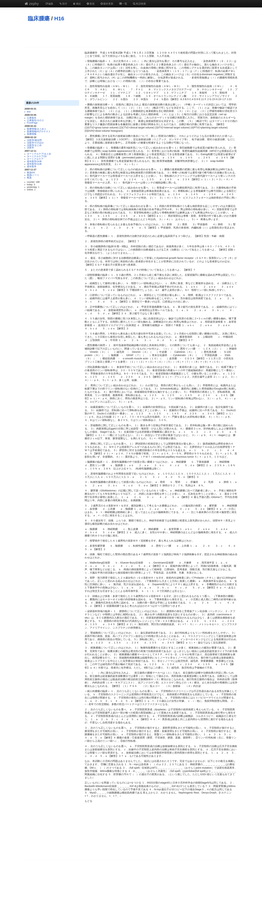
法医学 (30, 147)
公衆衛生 (31, 118)
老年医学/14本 (34, 164)
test (29, 111)
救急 (29, 177)
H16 (59, 18)
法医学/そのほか (35, 143)
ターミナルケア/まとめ (39, 154)
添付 (63, 3)
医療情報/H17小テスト (39, 131)
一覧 (123, 3)
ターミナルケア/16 (37, 156)
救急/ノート (33, 175)
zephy (32, 4)
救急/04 (31, 172)
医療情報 (31, 134)
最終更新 (107, 3)
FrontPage (32, 123)
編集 (49, 3)
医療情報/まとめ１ (37, 129)
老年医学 (31, 166)
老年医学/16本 (34, 161)
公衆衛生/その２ (35, 120)
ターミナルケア (35, 159)
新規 (90, 3)
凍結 (77, 3)
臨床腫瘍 (39, 18)
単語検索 (139, 3)
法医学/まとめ (34, 145)
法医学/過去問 (34, 140)
